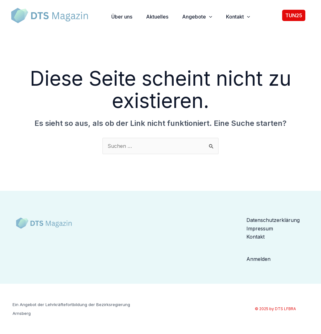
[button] (298, 15)
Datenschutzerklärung (273, 220)
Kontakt (238, 17)
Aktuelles (157, 16)
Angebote (197, 17)
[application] (209, 17)
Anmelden (258, 259)
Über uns (121, 16)
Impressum (259, 228)
